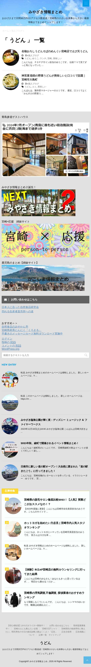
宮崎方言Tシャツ (49, 629)
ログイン (7, 338)
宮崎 (49, 58)
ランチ (43, 58)
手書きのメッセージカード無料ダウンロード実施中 (32, 333)
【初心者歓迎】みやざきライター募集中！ (26, 625)
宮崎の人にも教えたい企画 (26, 629)
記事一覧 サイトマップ (50, 635)
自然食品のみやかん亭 (15, 326)
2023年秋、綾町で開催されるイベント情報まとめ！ (50, 443)
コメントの (11, 345)
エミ (34, 86)
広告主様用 (66, 632)
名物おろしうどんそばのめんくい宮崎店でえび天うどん (55, 51)
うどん (28, 58)
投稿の (9, 342)
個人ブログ (33, 55)
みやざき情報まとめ (45, 12)
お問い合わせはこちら (59, 625)
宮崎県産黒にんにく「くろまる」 (21, 330)
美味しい (57, 58)
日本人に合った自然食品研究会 (20, 307)
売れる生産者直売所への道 (17, 311)
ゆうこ (35, 58)
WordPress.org (10, 349)
